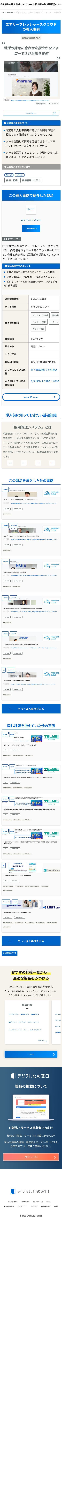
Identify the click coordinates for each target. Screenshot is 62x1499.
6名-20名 (20, 870)
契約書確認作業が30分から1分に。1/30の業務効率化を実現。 (31, 1172)
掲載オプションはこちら (31, 1427)
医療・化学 (12, 179)
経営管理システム (18, 1287)
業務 (7, 902)
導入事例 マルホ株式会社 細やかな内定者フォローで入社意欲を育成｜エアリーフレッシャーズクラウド (31, 101)
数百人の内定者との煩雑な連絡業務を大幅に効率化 (30, 652)
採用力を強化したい (12, 563)
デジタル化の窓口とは (20, 1474)
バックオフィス (11, 1179)
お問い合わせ (13, 1493)
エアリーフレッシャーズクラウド (31, 237)
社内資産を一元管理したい (15, 1193)
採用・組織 (12, 186)
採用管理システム (31, 186)
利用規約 (42, 1480)
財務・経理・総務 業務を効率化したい (20, 1130)
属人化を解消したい (37, 1193)
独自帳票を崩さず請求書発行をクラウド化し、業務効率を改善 (30, 1113)
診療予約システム (22, 902)
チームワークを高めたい (14, 1189)
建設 (5, 1088)
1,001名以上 (30, 179)
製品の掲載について (33, 1493)
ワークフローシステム (20, 1281)
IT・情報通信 (38, 387)
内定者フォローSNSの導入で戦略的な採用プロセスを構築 (30, 813)
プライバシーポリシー (42, 1487)
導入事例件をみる (31, 418)
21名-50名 (26, 1146)
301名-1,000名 (52, 399)
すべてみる (31, 1322)
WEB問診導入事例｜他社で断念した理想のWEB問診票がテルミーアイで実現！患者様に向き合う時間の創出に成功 (31, 1004)
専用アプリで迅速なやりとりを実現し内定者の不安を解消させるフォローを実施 (30, 600)
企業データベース (18, 1299)
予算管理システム (18, 1293)
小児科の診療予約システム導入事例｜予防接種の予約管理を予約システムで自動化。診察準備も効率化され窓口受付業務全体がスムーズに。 (30, 1059)
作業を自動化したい (12, 667)
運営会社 (51, 1493)
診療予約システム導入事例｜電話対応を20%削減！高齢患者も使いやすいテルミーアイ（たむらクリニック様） (31, 950)
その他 (48, 387)
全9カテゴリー (37, 1307)
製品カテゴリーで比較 (26, 4)
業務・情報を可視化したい (36, 908)
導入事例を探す (7, 4)
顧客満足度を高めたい (13, 908)
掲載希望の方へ (54, 4)
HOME (5, 12)
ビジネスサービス (10, 1146)
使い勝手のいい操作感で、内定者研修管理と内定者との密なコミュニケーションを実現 (31, 704)
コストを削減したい (12, 967)
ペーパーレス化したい (13, 1017)
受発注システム (21, 1120)
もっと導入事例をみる (31, 844)
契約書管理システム (33, 1179)
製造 (55, 387)
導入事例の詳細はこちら (31, 116)
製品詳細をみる (31, 246)
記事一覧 (42, 4)
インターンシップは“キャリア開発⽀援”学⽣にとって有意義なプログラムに (30, 546)
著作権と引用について (16, 1487)
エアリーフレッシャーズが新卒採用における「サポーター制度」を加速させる (31, 759)
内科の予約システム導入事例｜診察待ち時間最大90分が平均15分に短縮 (30, 895)
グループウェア (37, 1299)
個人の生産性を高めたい (35, 963)
